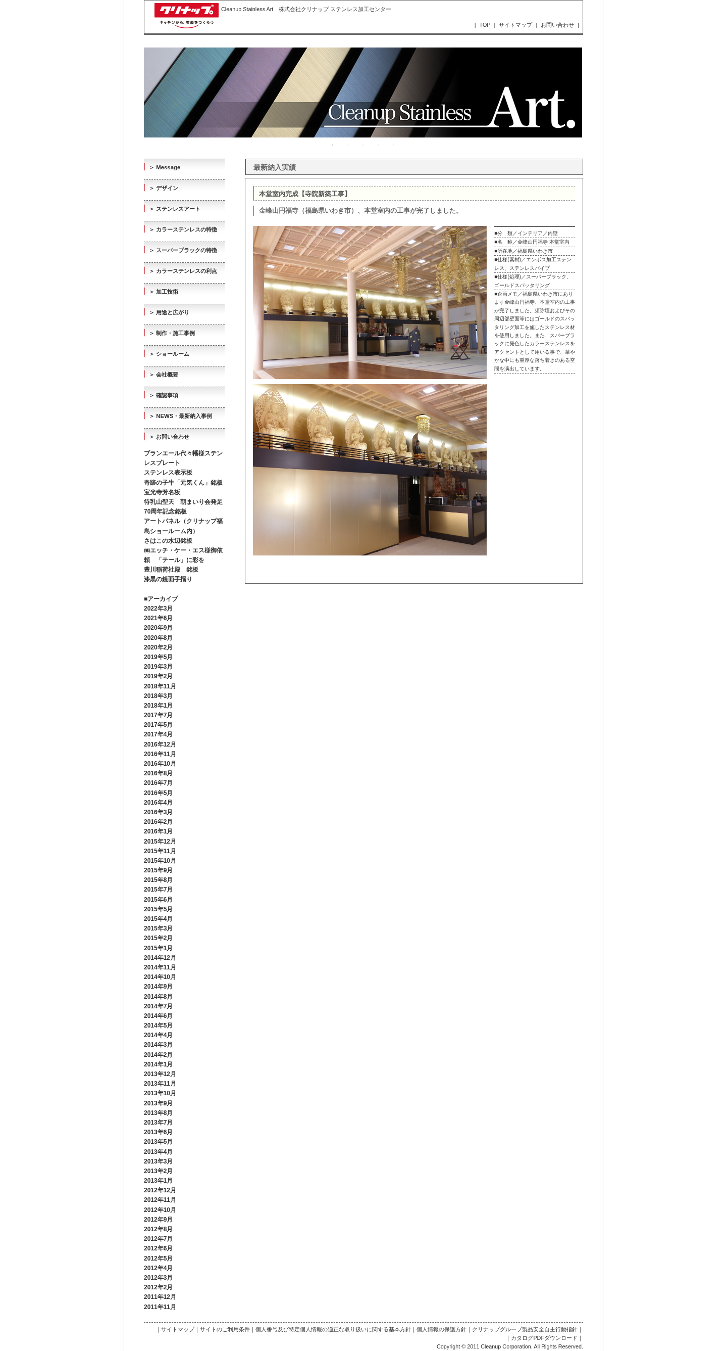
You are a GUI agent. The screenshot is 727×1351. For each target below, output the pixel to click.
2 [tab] (348, 145)
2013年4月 (158, 1151)
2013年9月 (158, 1103)
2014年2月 (158, 1054)
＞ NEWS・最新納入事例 (180, 416)
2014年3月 (158, 1044)
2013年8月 (158, 1112)
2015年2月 (158, 938)
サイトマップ (515, 25)
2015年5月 (158, 909)
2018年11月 (160, 686)
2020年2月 (158, 647)
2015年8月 (158, 879)
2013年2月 (158, 1171)
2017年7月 (158, 715)
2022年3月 (158, 608)
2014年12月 (160, 957)
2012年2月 (158, 1287)
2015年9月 (158, 870)
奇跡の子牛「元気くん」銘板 (183, 482)
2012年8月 (158, 1229)
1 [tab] (333, 145)
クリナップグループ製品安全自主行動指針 (525, 1329)
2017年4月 (158, 734)
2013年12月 (160, 1074)
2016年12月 (160, 744)
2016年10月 (160, 763)
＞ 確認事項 (163, 395)
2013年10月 (160, 1093)
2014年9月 (158, 986)
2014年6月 (158, 1015)
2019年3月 (158, 666)
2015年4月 (158, 918)
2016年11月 (160, 754)
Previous (136, 92)
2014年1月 (158, 1064)
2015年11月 (160, 851)
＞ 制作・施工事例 (172, 333)
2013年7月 (158, 1122)
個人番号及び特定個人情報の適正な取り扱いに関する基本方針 (333, 1329)
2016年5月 (158, 793)
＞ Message (164, 167)
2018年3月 (158, 696)
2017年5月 (158, 724)
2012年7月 (158, 1238)
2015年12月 (160, 841)
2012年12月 (160, 1190)
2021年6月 (158, 618)
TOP (485, 25)
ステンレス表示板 (168, 472)
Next (590, 92)
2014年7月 (158, 1006)
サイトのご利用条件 (225, 1329)
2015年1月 (158, 948)
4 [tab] (378, 145)
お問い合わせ (557, 25)
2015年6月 (158, 899)
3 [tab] (363, 145)
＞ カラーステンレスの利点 (183, 271)
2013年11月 (160, 1083)
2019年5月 (158, 657)
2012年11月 (160, 1199)
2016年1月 (158, 831)
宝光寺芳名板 (162, 492)
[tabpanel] (363, 92)
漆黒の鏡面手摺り (168, 579)
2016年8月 (158, 773)
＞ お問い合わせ (169, 437)
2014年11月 (160, 967)
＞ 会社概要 (163, 374)
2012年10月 (160, 1210)
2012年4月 (158, 1268)
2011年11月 (160, 1307)
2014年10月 (160, 977)
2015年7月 (158, 889)
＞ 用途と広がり (169, 312)
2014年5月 (158, 1025)
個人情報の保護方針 (441, 1329)
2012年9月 (158, 1219)
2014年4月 (158, 1035)
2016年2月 (158, 821)
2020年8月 (158, 637)
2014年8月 (158, 996)
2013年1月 (158, 1180)
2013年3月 (158, 1161)
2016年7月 (158, 782)
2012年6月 (158, 1248)
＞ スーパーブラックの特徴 (183, 250)
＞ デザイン (163, 188)
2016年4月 (158, 802)
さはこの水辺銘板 (168, 540)
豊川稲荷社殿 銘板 (171, 569)
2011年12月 (160, 1296)
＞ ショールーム (169, 354)
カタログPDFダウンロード (544, 1338)
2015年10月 (160, 860)
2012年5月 (158, 1258)
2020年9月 (158, 627)
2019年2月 (158, 676)
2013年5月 (158, 1141)
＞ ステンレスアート (174, 209)
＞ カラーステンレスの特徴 (183, 229)
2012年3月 (158, 1277)
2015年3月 (158, 928)
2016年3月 (158, 812)
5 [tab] (393, 145)
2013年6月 (158, 1132)
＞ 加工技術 (163, 292)
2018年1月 (158, 705)
